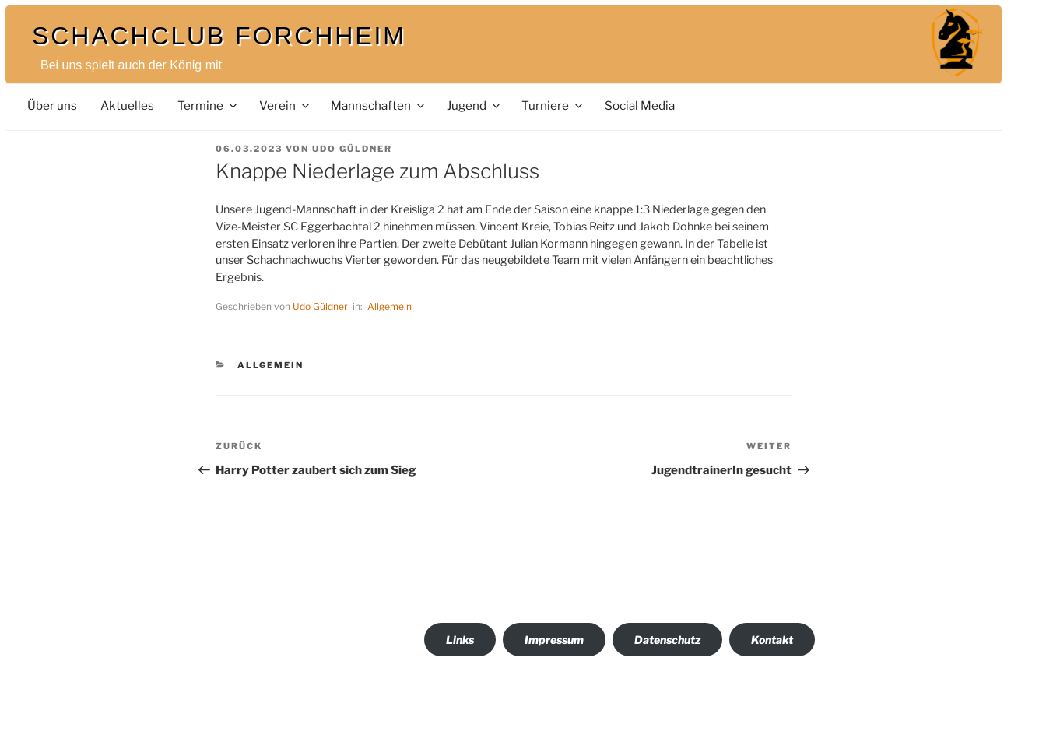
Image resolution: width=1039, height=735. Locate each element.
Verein (285, 105)
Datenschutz (667, 639)
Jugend (474, 105)
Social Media (640, 105)
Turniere (552, 105)
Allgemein (389, 306)
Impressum (554, 639)
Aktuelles (127, 105)
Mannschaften (378, 105)
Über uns (52, 105)
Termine (208, 105)
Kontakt (772, 639)
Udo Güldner (352, 148)
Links (460, 639)
